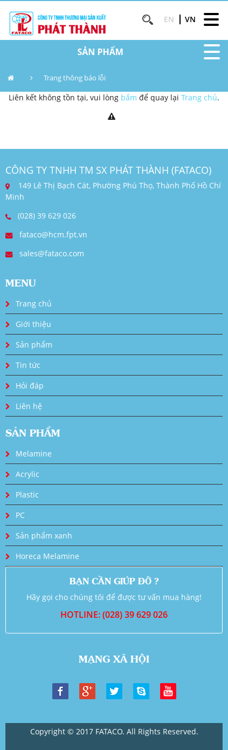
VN (190, 19)
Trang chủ (199, 97)
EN (169, 19)
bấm (129, 97)
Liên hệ (29, 406)
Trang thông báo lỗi (75, 78)
